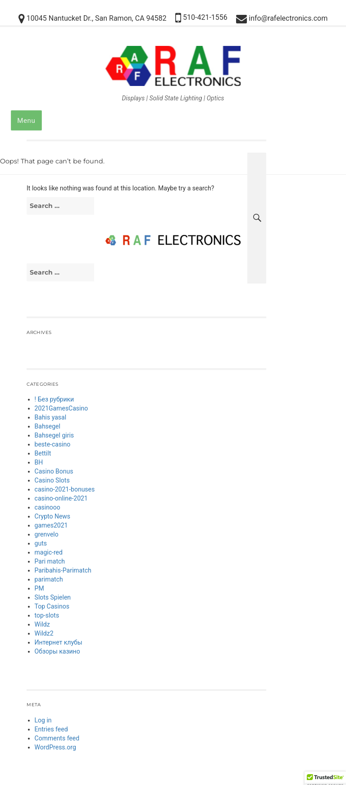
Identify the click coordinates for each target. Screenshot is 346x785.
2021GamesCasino (61, 408)
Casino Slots (52, 480)
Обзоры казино (57, 651)
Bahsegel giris (54, 435)
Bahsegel (47, 426)
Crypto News (53, 516)
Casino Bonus (54, 471)
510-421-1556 (201, 17)
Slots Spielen (53, 597)
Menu (26, 121)
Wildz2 (44, 633)
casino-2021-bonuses (65, 489)
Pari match (50, 561)
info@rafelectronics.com (282, 18)
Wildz (42, 624)
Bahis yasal (51, 417)
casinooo (47, 507)
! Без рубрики (54, 399)
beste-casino (53, 444)
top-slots (47, 615)
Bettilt (43, 453)
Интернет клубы (58, 642)
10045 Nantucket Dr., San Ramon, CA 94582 (92, 18)
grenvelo (47, 534)
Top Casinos (52, 606)
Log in (43, 720)
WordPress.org (55, 747)
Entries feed (51, 729)
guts (41, 543)
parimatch (49, 579)
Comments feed (57, 738)
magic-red (49, 552)
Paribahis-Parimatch (63, 570)
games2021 (51, 525)
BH (39, 462)
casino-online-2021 (61, 498)
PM (39, 588)
